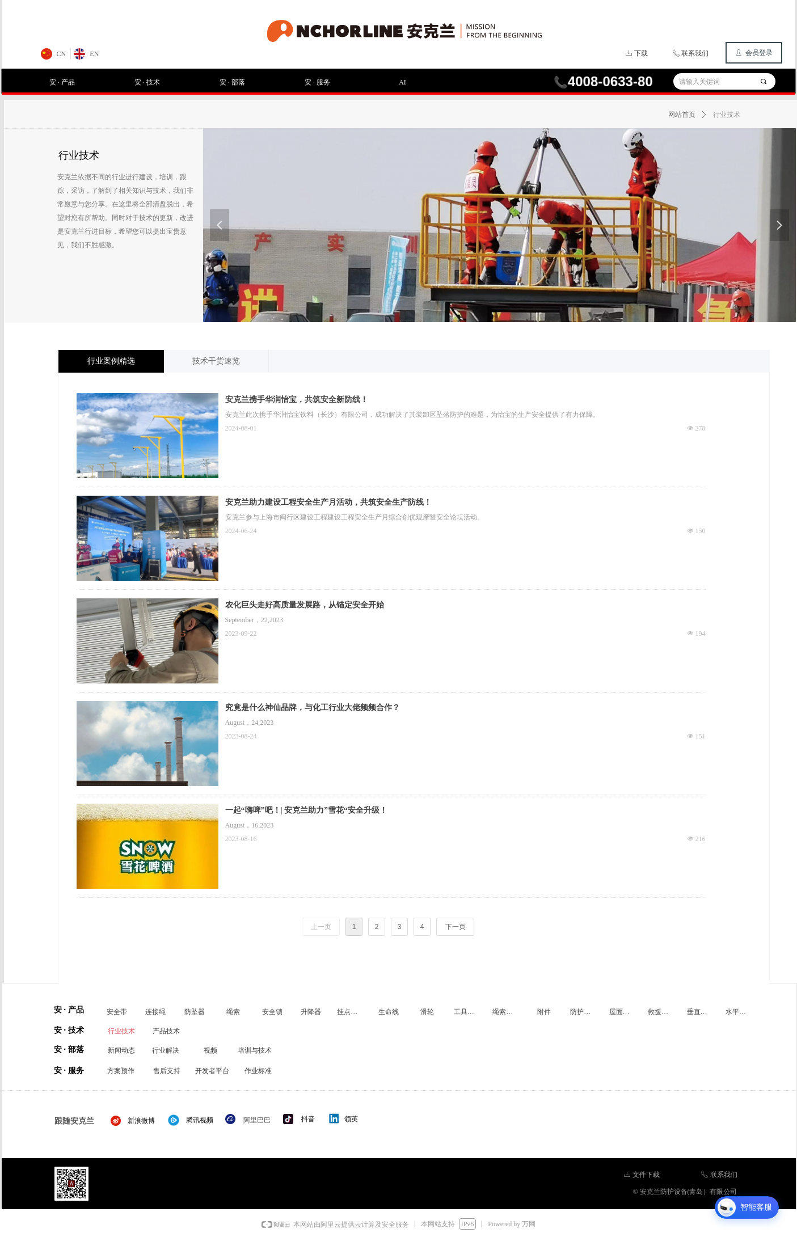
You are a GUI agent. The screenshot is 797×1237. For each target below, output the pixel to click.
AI (402, 82)
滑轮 (427, 1012)
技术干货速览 (216, 361)
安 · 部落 (232, 82)
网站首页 (681, 115)
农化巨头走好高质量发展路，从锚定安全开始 (304, 605)
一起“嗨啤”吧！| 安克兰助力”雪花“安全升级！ (306, 810)
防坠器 (194, 1012)
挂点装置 (350, 1012)
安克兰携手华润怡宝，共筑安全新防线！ (296, 399)
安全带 (117, 1012)
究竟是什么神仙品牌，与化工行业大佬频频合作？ (312, 707)
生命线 (388, 1012)
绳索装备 (506, 1012)
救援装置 (661, 1012)
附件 (544, 1012)
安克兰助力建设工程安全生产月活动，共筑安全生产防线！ (328, 502)
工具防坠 (467, 1012)
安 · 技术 (147, 82)
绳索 (233, 1012)
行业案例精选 (111, 361)
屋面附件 (622, 1012)
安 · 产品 (62, 82)
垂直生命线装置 (703, 1012)
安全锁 (272, 1012)
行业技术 (726, 115)
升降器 (311, 1012)
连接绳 (155, 1012)
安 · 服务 (317, 82)
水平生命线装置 (741, 1012)
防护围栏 (583, 1012)
